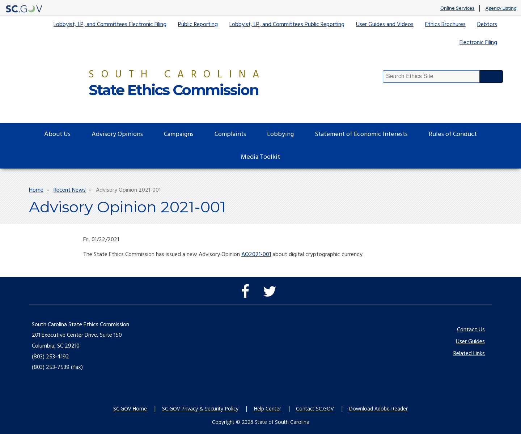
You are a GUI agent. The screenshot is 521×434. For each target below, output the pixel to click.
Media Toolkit (260, 157)
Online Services (457, 8)
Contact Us (471, 330)
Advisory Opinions (117, 134)
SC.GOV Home (130, 408)
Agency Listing (501, 8)
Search (491, 76)
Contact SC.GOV (315, 408)
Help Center (267, 408)
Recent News (70, 190)
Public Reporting (198, 24)
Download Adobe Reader (378, 408)
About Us (57, 134)
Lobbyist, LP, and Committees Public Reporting (286, 24)
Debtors (487, 24)
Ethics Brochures (445, 24)
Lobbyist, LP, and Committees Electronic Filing (110, 24)
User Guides (470, 341)
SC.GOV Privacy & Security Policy (200, 408)
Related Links (469, 353)
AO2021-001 (256, 254)
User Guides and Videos (385, 24)
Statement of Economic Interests (361, 134)
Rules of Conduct (453, 134)
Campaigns (179, 134)
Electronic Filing (478, 42)
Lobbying (280, 134)
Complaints (230, 134)
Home (36, 190)
